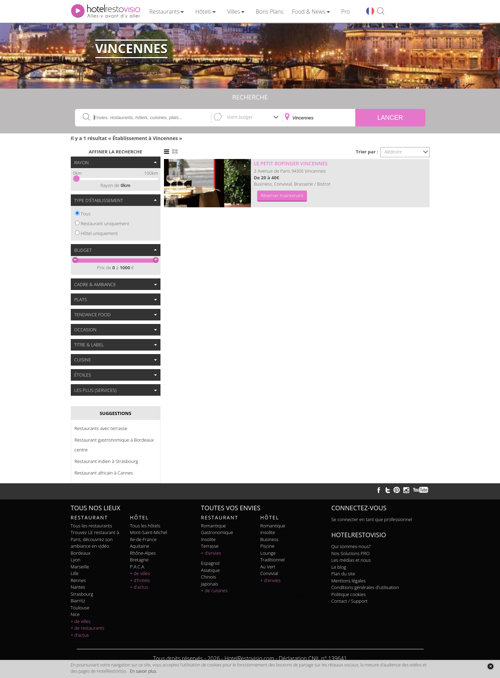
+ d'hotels (140, 580)
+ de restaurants (87, 628)
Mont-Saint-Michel (148, 532)
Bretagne (139, 559)
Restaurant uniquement (105, 223)
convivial (269, 573)
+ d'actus (80, 635)
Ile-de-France (143, 539)
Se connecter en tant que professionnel (371, 519)
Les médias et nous (351, 560)
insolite (208, 539)
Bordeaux (81, 553)
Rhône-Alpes (143, 553)
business (269, 539)
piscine (267, 546)
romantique (213, 526)
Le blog (338, 567)
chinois (208, 577)
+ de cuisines (214, 590)
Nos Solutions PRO (350, 553)
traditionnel (272, 559)
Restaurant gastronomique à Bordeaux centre (114, 445)
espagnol (210, 563)
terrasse (210, 546)
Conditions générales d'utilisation (365, 587)
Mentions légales (348, 580)
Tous (85, 213)
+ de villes (81, 621)
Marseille (80, 566)
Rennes (78, 580)
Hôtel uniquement (99, 233)
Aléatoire (393, 151)
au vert (267, 566)
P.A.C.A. (137, 566)
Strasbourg (82, 594)
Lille (75, 573)
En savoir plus (143, 671)
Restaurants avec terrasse (101, 428)
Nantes (78, 587)
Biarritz (78, 600)
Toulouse (80, 607)
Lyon (76, 559)
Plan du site (343, 573)
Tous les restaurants (91, 526)
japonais (209, 584)
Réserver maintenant (282, 195)
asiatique (210, 570)
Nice (75, 614)
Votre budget (240, 117)
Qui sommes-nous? (351, 546)
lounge (268, 553)
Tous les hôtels (145, 526)
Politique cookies (348, 594)
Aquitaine (139, 546)
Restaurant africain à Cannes (104, 473)
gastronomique (217, 532)
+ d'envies (211, 553)
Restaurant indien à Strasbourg (106, 461)
